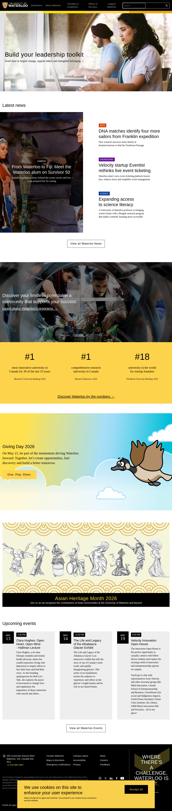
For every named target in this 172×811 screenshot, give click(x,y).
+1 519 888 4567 (15, 765)
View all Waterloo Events (86, 728)
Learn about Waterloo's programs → (29, 308)
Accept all (136, 789)
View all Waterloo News (86, 243)
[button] (19, 474)
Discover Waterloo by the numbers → (86, 396)
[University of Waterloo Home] (15, 5)
